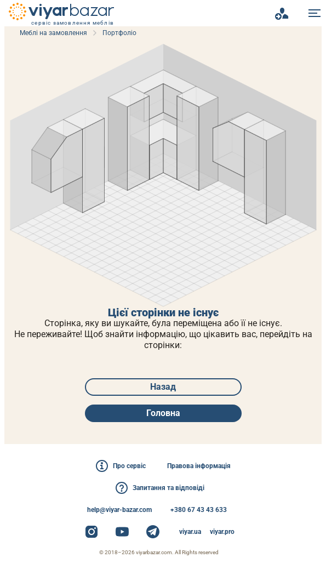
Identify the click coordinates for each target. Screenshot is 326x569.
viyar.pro (222, 532)
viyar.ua (190, 532)
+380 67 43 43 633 (198, 510)
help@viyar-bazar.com (119, 510)
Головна (163, 413)
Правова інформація (199, 466)
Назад (163, 387)
